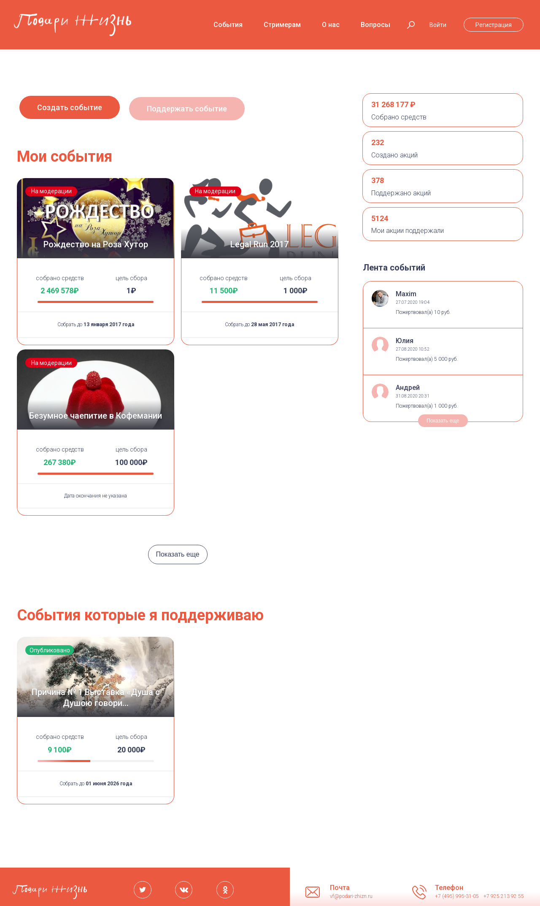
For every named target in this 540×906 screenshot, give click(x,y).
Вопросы (375, 25)
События (228, 25)
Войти (437, 25)
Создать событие (69, 109)
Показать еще (177, 551)
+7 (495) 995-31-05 (457, 893)
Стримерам (282, 25)
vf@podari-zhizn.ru (351, 893)
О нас (331, 25)
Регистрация (493, 25)
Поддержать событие (195, 109)
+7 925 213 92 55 (503, 893)
